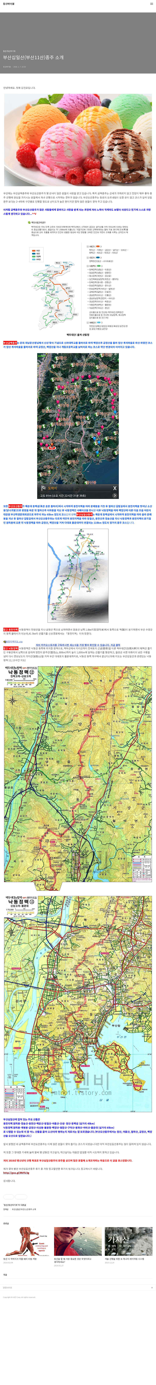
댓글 (5, 1355)
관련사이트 (7, 1368)
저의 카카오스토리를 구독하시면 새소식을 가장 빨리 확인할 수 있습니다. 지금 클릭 (78, 683)
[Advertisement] (78, 663)
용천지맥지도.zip (13, 641)
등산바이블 (8, 3)
